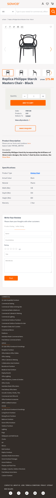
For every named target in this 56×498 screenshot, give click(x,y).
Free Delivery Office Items (9, 389)
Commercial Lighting (8, 317)
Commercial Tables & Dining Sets (12, 307)
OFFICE (4, 343)
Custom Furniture (7, 475)
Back (4, 19)
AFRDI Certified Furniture (9, 403)
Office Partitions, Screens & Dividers (12, 380)
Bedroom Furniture (7, 419)
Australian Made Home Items (10, 456)
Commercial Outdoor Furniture (11, 320)
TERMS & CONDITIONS (32, 485)
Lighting (4, 429)
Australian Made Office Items (10, 386)
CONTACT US (8, 485)
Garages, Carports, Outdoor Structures (13, 469)
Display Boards (6, 373)
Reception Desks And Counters (11, 327)
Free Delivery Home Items (9, 472)
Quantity (13, 96)
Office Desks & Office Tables (10, 353)
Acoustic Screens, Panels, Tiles (11, 393)
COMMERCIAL (6, 297)
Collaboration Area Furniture (10, 363)
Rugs (3, 432)
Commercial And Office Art (10, 396)
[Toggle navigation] (2, 4)
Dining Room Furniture (9, 416)
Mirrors (4, 446)
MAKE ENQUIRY (25, 128)
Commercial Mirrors (8, 330)
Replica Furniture (7, 452)
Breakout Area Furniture (9, 370)
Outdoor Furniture (7, 426)
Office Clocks (6, 383)
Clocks (4, 439)
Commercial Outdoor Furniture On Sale (14, 323)
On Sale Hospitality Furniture (10, 300)
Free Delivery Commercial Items (11, 340)
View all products (21, 120)
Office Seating (6, 356)
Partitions (5, 333)
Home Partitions (7, 462)
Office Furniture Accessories (10, 399)
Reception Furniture (8, 350)
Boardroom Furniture (8, 366)
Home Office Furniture (8, 423)
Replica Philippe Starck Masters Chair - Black (21, 19)
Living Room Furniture (8, 413)
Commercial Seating (8, 303)
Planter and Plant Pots (9, 466)
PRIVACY (43, 485)
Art (2, 442)
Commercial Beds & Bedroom (11, 310)
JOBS (23, 485)
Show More (6, 157)
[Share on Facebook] (5, 27)
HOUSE (4, 406)
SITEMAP (50, 485)
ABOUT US (16, 485)
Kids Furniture (6, 449)
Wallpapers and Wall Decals (10, 436)
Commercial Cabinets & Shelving (12, 313)
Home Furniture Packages (9, 459)
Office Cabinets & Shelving (10, 360)
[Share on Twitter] (13, 27)
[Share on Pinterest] (9, 27)
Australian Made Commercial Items (12, 337)
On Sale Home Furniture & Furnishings (13, 409)
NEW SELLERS (8, 489)
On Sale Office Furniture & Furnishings (13, 346)
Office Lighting (6, 376)
